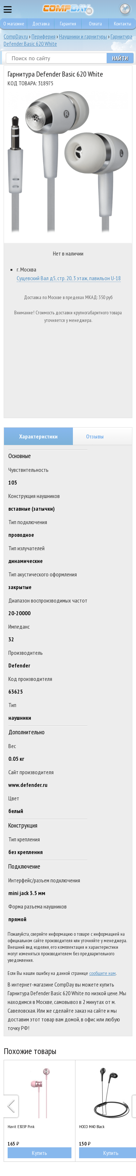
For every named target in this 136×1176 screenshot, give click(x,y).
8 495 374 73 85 (110, 9)
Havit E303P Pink (21, 1126)
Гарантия (68, 23)
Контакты (122, 23)
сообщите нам (102, 973)
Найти (120, 58)
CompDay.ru (16, 36)
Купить (39, 1152)
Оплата (95, 23)
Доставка (41, 23)
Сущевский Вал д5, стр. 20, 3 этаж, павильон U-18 (69, 278)
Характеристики (38, 436)
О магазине (13, 23)
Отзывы (95, 436)
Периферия (43, 36)
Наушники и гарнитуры (83, 36)
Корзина (125, 9)
